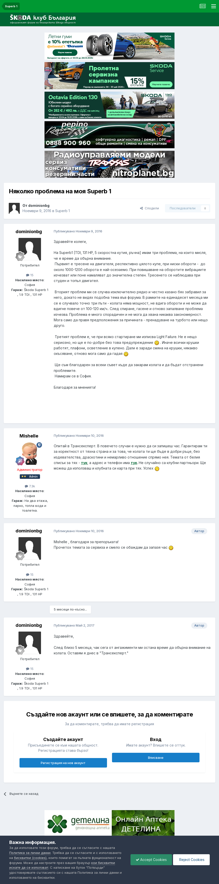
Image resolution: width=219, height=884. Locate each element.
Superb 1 (62, 211)
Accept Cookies (151, 859)
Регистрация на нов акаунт (63, 763)
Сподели (149, 208)
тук (84, 463)
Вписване (156, 758)
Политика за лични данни (29, 853)
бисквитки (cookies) (30, 858)
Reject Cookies (191, 859)
